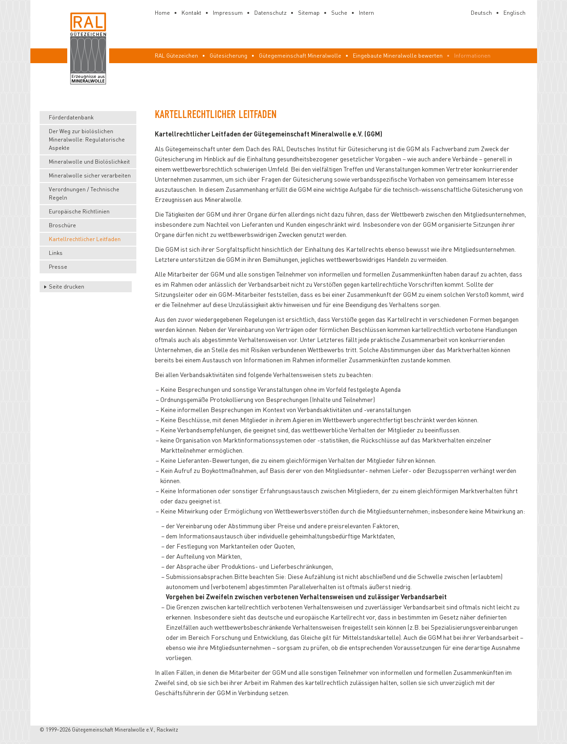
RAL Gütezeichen (176, 55)
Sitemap (309, 12)
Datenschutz (270, 12)
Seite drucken (66, 286)
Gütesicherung (228, 55)
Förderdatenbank (71, 117)
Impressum (228, 12)
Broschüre (62, 225)
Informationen (472, 55)
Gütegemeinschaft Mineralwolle (300, 55)
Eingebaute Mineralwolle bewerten (398, 55)
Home (162, 12)
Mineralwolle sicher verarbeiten (90, 175)
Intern (366, 12)
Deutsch (481, 12)
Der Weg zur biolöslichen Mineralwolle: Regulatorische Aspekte (87, 139)
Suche (339, 12)
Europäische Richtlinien (79, 211)
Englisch (514, 12)
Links (56, 252)
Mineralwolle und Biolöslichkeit (89, 161)
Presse (58, 266)
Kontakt (191, 12)
